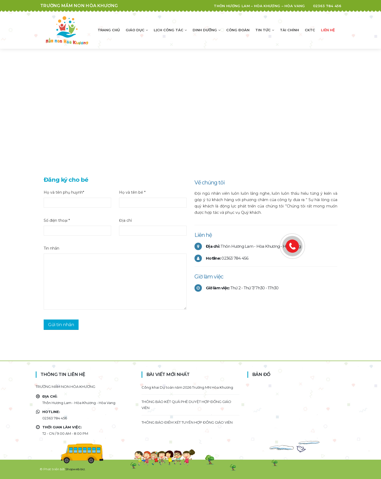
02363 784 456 (327, 6)
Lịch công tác (168, 30)
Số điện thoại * (57, 220)
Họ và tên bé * (132, 192)
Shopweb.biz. (75, 469)
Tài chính (289, 30)
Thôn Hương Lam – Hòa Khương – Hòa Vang (259, 6)
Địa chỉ (125, 220)
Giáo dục (135, 30)
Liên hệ (328, 30)
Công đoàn (238, 30)
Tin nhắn (51, 248)
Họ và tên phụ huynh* (64, 192)
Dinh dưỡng (205, 30)
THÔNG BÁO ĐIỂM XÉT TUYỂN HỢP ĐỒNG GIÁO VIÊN (187, 422)
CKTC (310, 30)
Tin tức (263, 30)
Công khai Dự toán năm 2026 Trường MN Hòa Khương (187, 387)
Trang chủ (109, 30)
